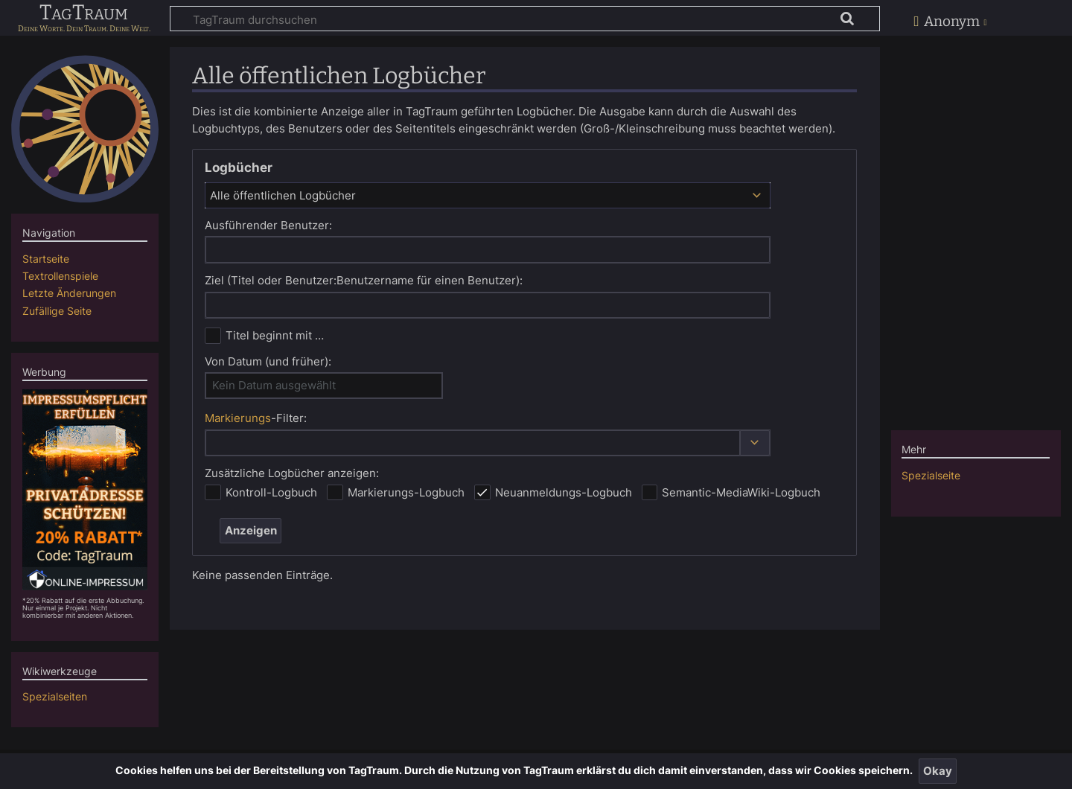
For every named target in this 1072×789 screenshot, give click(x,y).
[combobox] (487, 195)
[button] (755, 443)
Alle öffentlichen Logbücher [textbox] (283, 195)
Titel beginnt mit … (275, 335)
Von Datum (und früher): (268, 361)
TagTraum (83, 13)
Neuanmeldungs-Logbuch (563, 492)
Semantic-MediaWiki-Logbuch (741, 492)
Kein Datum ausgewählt (274, 385)
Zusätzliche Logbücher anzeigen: (292, 473)
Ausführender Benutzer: (268, 225)
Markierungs (238, 418)
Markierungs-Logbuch (406, 492)
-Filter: (256, 418)
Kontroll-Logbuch (271, 492)
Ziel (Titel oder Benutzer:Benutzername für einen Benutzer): (364, 280)
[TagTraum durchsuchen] (524, 19)
